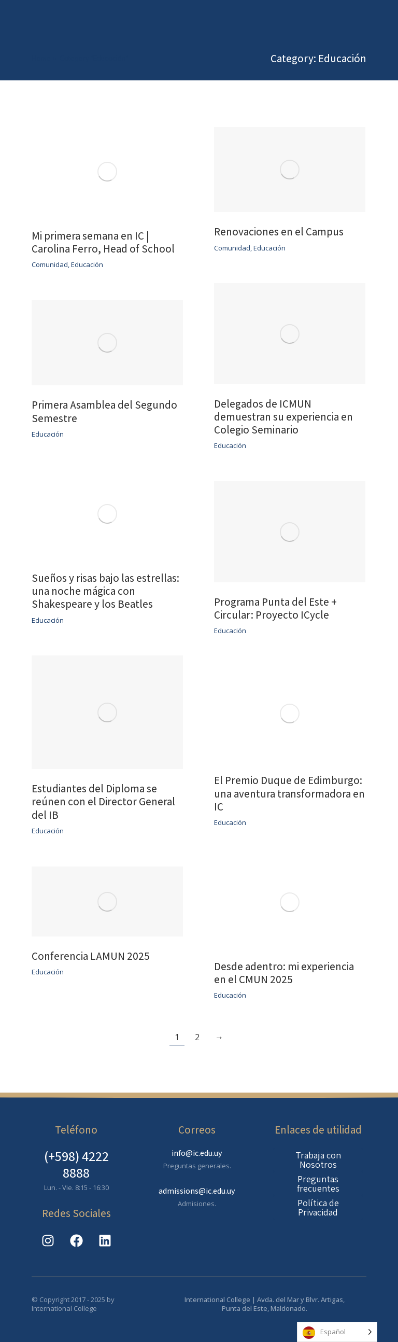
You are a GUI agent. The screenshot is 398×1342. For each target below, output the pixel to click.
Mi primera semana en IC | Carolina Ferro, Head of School (103, 242)
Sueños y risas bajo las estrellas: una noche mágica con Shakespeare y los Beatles (105, 591)
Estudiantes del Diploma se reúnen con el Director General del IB (103, 801)
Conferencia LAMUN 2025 (91, 956)
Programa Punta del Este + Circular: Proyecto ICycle (275, 608)
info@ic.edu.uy (197, 1153)
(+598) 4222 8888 (76, 1164)
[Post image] (107, 171)
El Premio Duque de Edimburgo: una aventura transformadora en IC (289, 793)
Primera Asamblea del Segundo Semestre (104, 411)
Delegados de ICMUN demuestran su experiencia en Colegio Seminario (283, 417)
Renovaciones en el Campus (280, 232)
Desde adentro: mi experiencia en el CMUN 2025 (284, 972)
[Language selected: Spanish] (337, 1332)
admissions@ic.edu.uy (197, 1190)
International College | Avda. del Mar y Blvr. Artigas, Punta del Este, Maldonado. (264, 1304)
